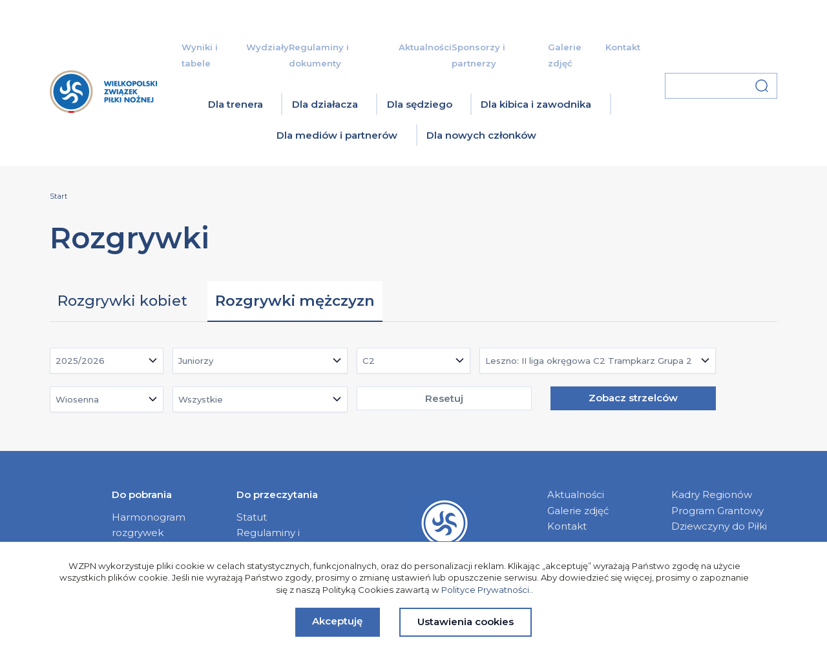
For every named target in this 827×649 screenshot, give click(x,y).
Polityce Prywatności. (486, 589)
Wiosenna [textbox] (77, 399)
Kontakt (622, 47)
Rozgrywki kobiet (122, 301)
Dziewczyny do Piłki (719, 526)
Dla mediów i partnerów (337, 135)
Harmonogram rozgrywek (148, 525)
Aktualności (425, 47)
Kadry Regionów (711, 494)
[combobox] (106, 361)
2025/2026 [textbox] (80, 360)
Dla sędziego (419, 104)
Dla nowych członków (481, 135)
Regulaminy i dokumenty (268, 540)
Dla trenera (235, 104)
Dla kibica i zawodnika (536, 104)
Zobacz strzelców (633, 398)
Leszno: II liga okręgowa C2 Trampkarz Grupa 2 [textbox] (588, 360)
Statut (251, 517)
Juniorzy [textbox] (195, 360)
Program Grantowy (717, 510)
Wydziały (267, 47)
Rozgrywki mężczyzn (295, 301)
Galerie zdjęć (578, 510)
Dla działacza (325, 104)
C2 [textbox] (368, 360)
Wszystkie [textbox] (200, 399)
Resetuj (444, 398)
